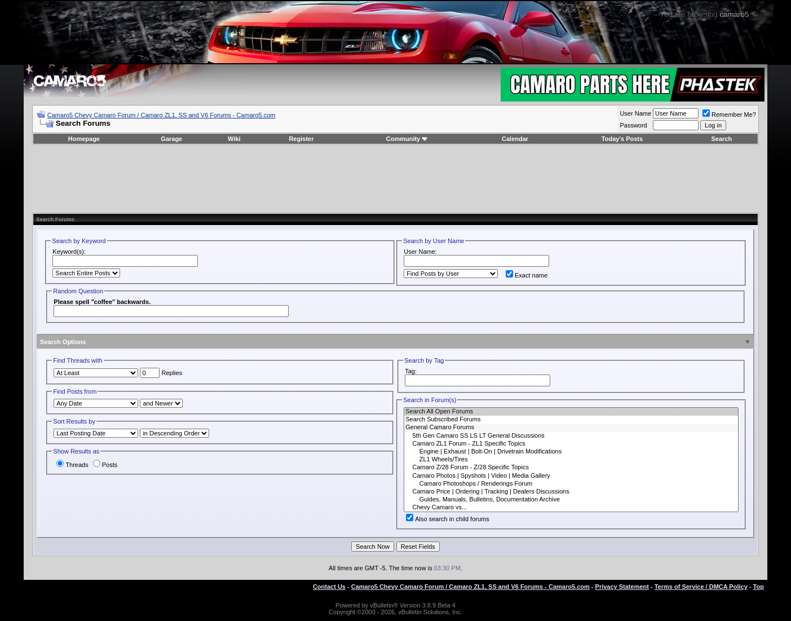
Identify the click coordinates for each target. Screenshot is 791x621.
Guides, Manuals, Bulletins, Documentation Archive (570, 500)
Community (407, 138)
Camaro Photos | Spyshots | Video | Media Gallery (570, 476)
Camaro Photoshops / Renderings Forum (570, 484)
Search (721, 138)
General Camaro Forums (570, 427)
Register (301, 138)
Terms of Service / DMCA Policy (701, 586)
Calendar (515, 138)
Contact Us (329, 586)
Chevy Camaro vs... (570, 508)
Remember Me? (729, 114)
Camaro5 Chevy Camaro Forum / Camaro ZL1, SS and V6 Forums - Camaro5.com (161, 115)
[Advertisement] (396, 178)
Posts (105, 464)
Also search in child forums (447, 519)
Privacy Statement (622, 586)
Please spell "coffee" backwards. (102, 301)
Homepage (84, 138)
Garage (171, 138)
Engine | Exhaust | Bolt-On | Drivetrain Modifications (570, 452)
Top (758, 586)
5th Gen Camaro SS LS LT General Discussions (570, 436)
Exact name (526, 275)
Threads (72, 464)
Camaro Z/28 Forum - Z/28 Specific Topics (570, 468)
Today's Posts (622, 138)
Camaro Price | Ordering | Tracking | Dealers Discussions (570, 492)
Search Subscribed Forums (570, 420)
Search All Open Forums (570, 412)
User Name (635, 113)
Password (633, 125)
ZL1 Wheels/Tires (570, 460)
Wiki (234, 138)
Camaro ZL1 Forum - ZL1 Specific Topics (570, 444)
